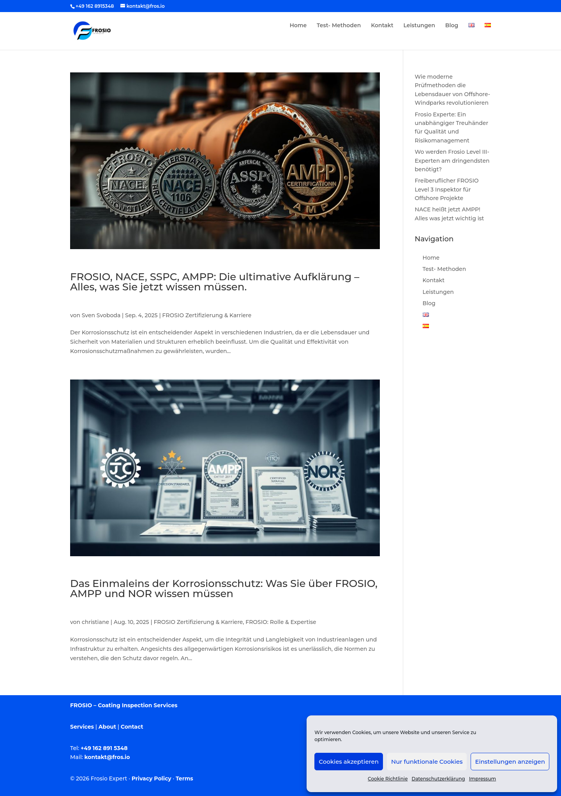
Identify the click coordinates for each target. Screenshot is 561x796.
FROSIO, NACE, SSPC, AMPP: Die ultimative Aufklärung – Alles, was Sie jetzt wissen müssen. (214, 282)
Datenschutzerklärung (438, 779)
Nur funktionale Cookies (426, 761)
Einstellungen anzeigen (510, 761)
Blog (451, 26)
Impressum (482, 779)
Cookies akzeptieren (349, 761)
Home (298, 26)
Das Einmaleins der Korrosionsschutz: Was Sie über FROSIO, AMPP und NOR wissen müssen (224, 588)
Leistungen (419, 26)
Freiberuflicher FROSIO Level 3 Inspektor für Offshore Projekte (447, 189)
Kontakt (382, 26)
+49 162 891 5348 (104, 748)
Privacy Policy (151, 778)
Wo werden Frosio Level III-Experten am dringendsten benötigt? (452, 160)
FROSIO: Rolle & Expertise (280, 622)
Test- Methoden (339, 26)
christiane (95, 622)
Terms (184, 778)
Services (82, 726)
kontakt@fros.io (107, 757)
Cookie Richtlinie (388, 779)
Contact (132, 726)
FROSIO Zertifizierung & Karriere (206, 315)
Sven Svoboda (101, 315)
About (107, 726)
